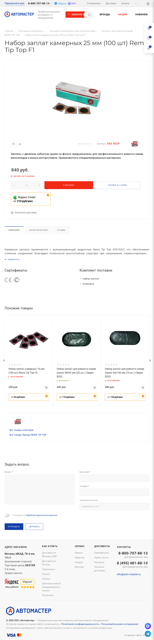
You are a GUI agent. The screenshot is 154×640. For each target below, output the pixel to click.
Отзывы (61, 230)
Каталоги (99, 562)
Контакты (124, 547)
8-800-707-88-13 (38, 3)
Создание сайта (133, 635)
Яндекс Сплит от (24, 199)
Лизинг (46, 578)
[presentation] (4, 360)
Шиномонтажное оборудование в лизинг (51, 587)
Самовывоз (48, 569)
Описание (14, 230)
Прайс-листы (101, 557)
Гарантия (79, 557)
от (18, 397)
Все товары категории (21, 430)
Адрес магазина (16, 547)
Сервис (80, 546)
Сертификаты (101, 552)
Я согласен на (34, 515)
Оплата (46, 574)
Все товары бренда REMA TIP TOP (27, 434)
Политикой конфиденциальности (80, 624)
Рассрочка (47, 595)
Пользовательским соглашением (119, 624)
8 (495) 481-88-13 (132, 565)
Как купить (50, 546)
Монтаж (79, 567)
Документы (102, 546)
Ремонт (79, 552)
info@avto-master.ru (129, 574)
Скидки (79, 562)
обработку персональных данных (41, 515)
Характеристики (38, 230)
